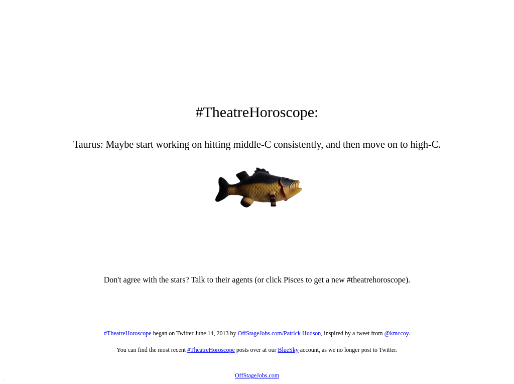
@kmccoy (396, 333)
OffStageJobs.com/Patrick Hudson (279, 333)
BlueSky (288, 349)
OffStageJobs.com (257, 375)
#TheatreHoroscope (128, 333)
